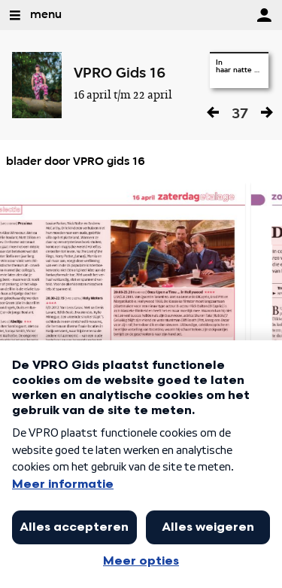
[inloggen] (264, 15)
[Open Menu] (15, 15)
